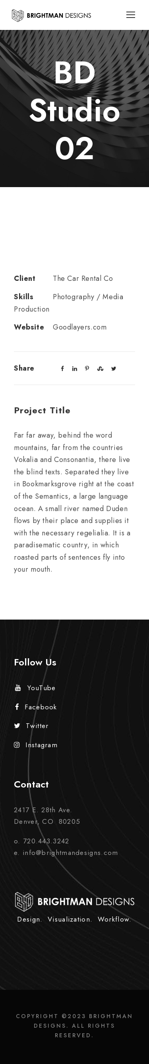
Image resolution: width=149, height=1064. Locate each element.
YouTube (35, 688)
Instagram (36, 745)
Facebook (36, 707)
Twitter (31, 725)
